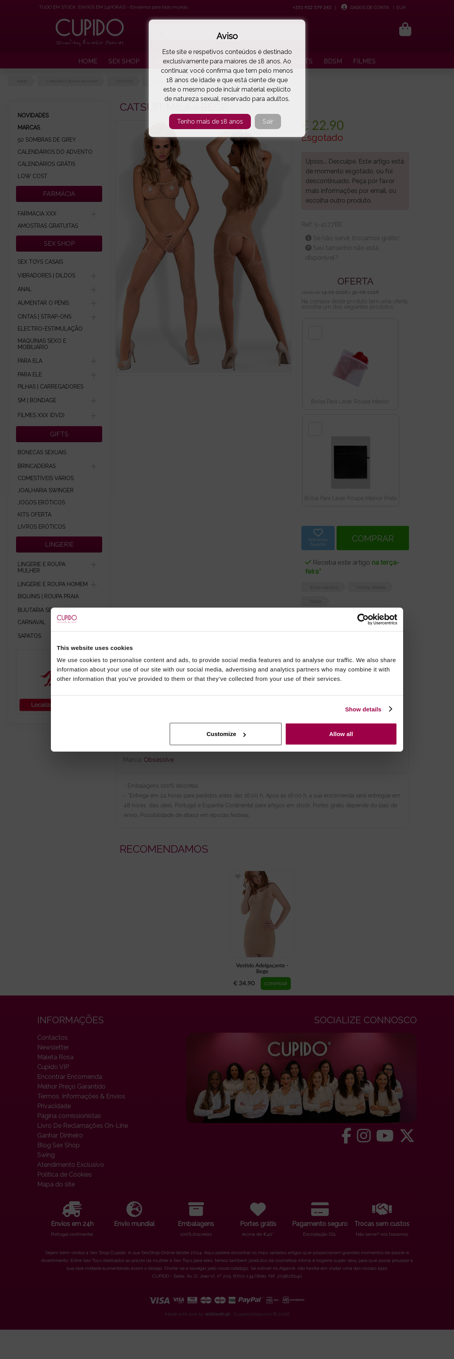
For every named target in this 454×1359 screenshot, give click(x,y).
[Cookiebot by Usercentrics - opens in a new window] (363, 619)
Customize (226, 734)
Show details (363, 709)
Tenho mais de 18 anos (210, 121)
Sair (268, 121)
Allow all (341, 734)
